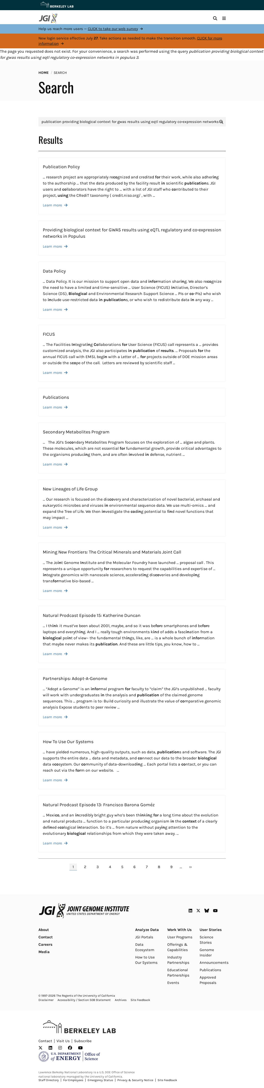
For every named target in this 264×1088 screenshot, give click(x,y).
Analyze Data (147, 929)
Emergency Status (100, 1080)
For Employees (73, 1080)
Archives (121, 1000)
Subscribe (83, 1041)
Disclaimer (45, 1000)
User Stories (211, 929)
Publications (210, 970)
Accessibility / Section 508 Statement (84, 1000)
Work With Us (179, 929)
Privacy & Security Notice (135, 1080)
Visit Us (63, 1041)
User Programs (179, 937)
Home (43, 72)
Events (173, 982)
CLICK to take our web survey (113, 28)
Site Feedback (140, 1000)
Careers (45, 944)
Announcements (214, 962)
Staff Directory (48, 1080)
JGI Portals (144, 937)
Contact (45, 937)
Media (44, 952)
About (43, 929)
